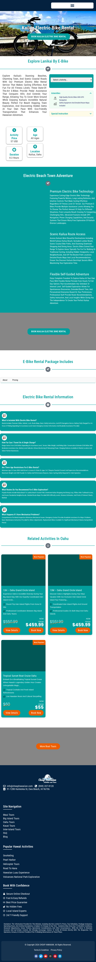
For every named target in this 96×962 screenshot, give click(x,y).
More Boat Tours (48, 746)
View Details (12, 630)
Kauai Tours (9, 825)
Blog (5, 836)
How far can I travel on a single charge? (19, 443)
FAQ (5, 833)
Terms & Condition (41, 950)
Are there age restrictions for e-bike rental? (20, 467)
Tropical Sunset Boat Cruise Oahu (19, 675)
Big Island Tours (11, 818)
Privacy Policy (56, 950)
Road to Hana (10, 868)
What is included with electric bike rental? (19, 420)
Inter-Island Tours (11, 829)
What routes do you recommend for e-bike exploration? (25, 490)
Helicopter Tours (11, 864)
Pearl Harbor (9, 859)
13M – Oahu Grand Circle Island (66, 590)
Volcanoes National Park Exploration (21, 876)
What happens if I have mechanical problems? (21, 515)
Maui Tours (8, 814)
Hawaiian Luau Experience (16, 872)
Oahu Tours (8, 822)
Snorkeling (8, 855)
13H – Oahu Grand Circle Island (19, 590)
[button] (72, 6)
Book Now (36, 630)
